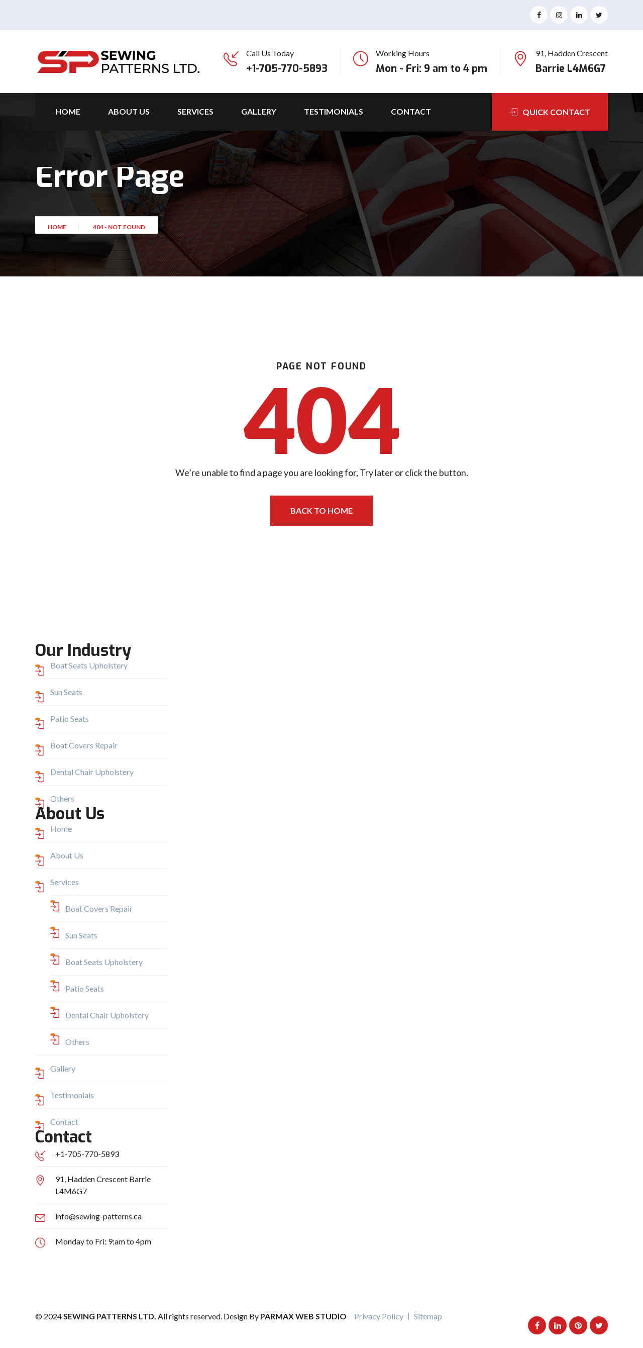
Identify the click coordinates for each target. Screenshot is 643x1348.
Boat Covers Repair (84, 745)
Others (62, 798)
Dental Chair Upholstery (92, 772)
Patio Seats (69, 718)
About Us (129, 111)
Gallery (258, 111)
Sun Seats (66, 692)
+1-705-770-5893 (287, 68)
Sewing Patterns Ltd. (110, 1316)
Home (67, 111)
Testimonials (333, 111)
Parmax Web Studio (303, 1316)
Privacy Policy (378, 1316)
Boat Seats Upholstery (89, 665)
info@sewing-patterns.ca (98, 1216)
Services (195, 111)
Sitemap (428, 1316)
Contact (411, 111)
